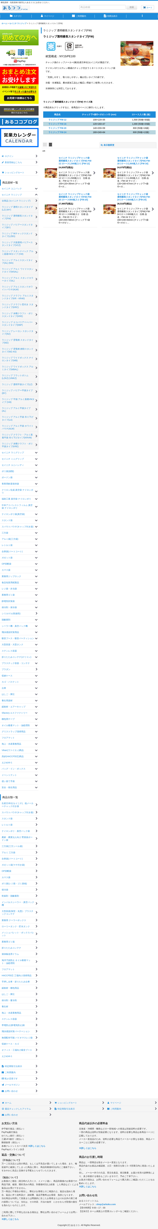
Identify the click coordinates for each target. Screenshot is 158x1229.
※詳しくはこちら (36, 1146)
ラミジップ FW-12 (57, 120)
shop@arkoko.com (106, 1204)
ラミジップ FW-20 (57, 128)
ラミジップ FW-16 (57, 124)
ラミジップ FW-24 (57, 132)
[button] (142, 16)
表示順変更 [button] (107, 145)
